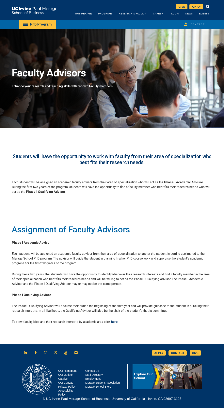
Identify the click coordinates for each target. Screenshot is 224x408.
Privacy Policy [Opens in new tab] (66, 386)
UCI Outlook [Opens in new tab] (65, 374)
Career (158, 13)
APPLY (158, 353)
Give (182, 6)
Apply (196, 6)
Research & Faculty (133, 13)
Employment (93, 378)
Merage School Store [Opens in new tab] (98, 386)
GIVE (195, 353)
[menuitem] (37, 24)
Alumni (174, 13)
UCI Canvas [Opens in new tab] (65, 382)
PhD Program (37, 24)
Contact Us (92, 370)
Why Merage (83, 13)
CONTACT (177, 353)
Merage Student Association (102, 382)
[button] (207, 7)
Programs (105, 13)
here (114, 322)
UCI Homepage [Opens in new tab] (67, 370)
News (189, 13)
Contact (194, 24)
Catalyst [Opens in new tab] (63, 378)
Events (204, 13)
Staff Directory (94, 374)
